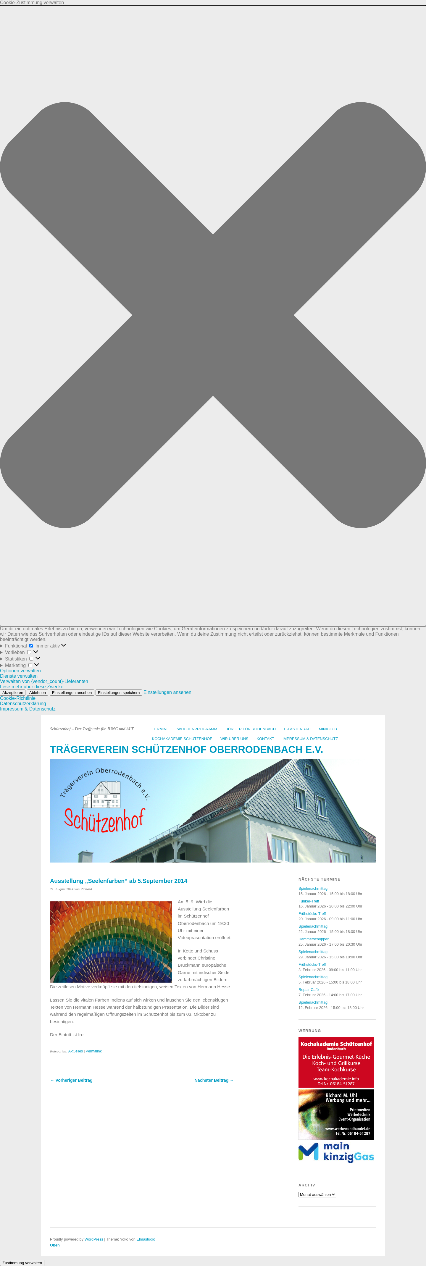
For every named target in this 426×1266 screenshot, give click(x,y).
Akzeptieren (12, 692)
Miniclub (328, 729)
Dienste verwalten (19, 676)
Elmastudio (145, 1239)
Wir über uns (234, 739)
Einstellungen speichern (119, 692)
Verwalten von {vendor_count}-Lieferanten (44, 681)
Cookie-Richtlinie (18, 698)
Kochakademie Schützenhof (182, 739)
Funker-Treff (308, 901)
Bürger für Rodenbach (250, 729)
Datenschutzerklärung (23, 703)
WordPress (94, 1239)
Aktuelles (75, 1051)
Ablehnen (37, 692)
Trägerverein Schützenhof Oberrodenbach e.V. (186, 749)
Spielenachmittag (312, 888)
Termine (160, 729)
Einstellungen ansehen (72, 692)
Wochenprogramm (197, 729)
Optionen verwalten (20, 670)
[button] (213, 315)
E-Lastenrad (297, 729)
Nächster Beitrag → (214, 1080)
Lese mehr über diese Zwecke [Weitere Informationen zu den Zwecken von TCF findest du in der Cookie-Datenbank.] (31, 686)
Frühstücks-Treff (312, 913)
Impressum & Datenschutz (28, 708)
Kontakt (266, 739)
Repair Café (308, 989)
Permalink (94, 1051)
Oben (55, 1245)
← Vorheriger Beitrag (71, 1080)
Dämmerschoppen (314, 939)
